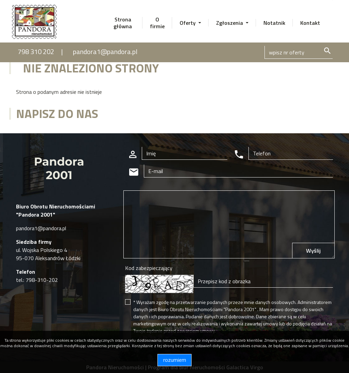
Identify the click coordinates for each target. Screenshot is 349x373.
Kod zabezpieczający (148, 268)
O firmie (157, 22)
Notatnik (274, 23)
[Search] (298, 52)
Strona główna (122, 22)
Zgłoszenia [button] (230, 23)
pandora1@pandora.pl (105, 51)
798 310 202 (36, 51)
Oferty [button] (188, 23)
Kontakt (310, 23)
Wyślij (313, 251)
